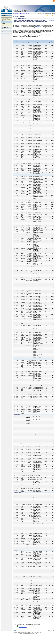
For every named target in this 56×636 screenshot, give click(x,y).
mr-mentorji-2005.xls (23, 627)
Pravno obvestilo (25, 633)
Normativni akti (5, 27)
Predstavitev (4, 22)
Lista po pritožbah (51, 20)
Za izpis (49, 15)
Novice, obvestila (5, 16)
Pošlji (54, 15)
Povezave (4, 33)
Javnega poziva (38, 26)
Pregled (3, 23)
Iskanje (40, 1)
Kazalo (42, 1)
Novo (45, 1)
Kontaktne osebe (5, 31)
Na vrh (15, 630)
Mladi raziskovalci (16, 13)
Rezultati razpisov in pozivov (24, 13)
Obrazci (3, 30)
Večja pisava (41, 13)
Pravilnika (19, 25)
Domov (6, 13)
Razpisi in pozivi (5, 18)
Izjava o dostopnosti (31, 633)
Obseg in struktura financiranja (5, 25)
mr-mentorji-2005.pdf (23, 625)
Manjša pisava (48, 13)
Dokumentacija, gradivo (6, 28)
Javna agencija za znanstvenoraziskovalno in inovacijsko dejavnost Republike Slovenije (28, 632)
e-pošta (52, 1)
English (53, 13)
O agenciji (48, 1)
